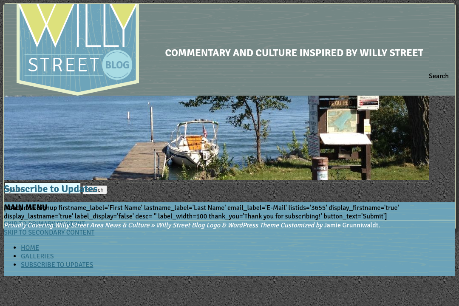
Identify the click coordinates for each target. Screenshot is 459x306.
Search (439, 76)
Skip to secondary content (49, 232)
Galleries (37, 256)
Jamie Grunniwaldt (351, 225)
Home (30, 248)
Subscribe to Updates (57, 265)
